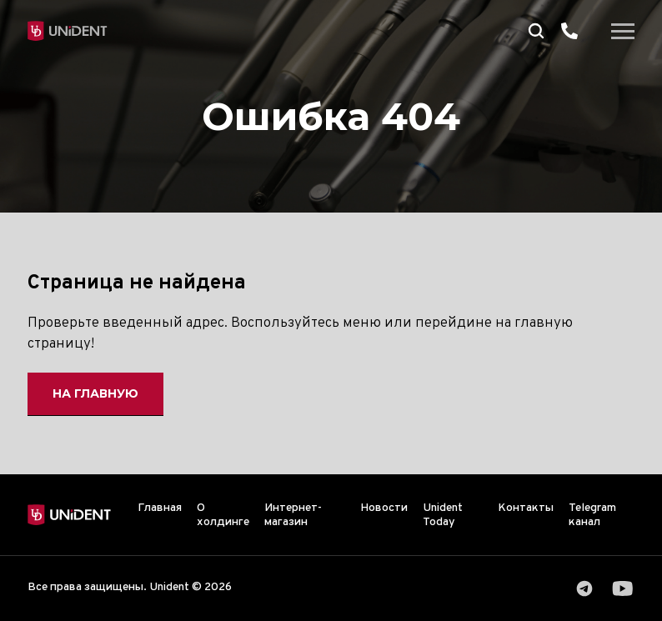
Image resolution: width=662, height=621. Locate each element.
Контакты (526, 508)
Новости (384, 508)
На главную (95, 393)
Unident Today (443, 515)
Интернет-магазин (293, 515)
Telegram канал (592, 515)
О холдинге (223, 515)
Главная (160, 508)
